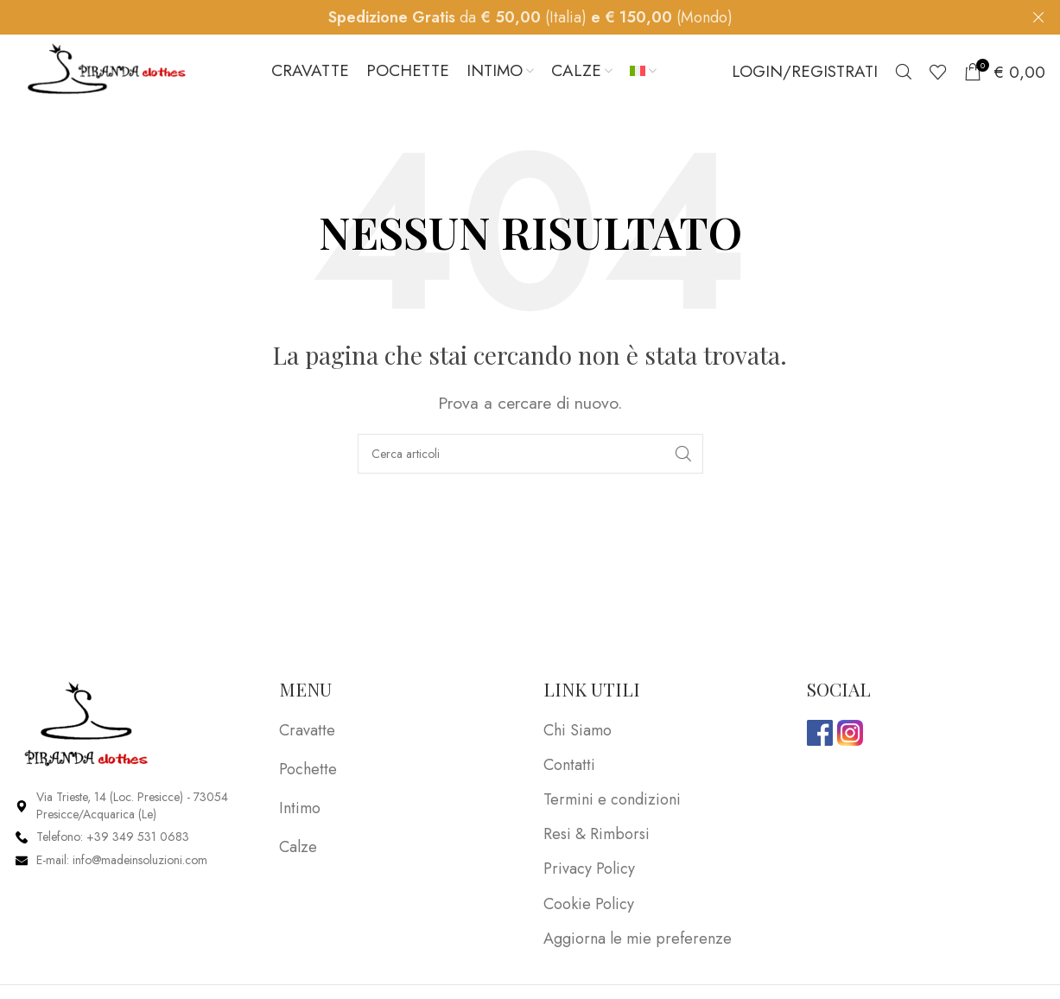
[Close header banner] (1038, 17)
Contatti (569, 769)
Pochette (308, 773)
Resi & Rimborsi (596, 838)
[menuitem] (643, 73)
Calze (298, 851)
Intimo (300, 812)
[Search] (903, 73)
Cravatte (307, 733)
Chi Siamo (577, 734)
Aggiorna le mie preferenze (637, 943)
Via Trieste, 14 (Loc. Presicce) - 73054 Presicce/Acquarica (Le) (132, 809)
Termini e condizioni (612, 804)
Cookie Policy (588, 908)
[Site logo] (106, 71)
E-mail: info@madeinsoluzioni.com (121, 864)
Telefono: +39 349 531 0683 (112, 840)
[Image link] (87, 727)
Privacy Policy (589, 873)
